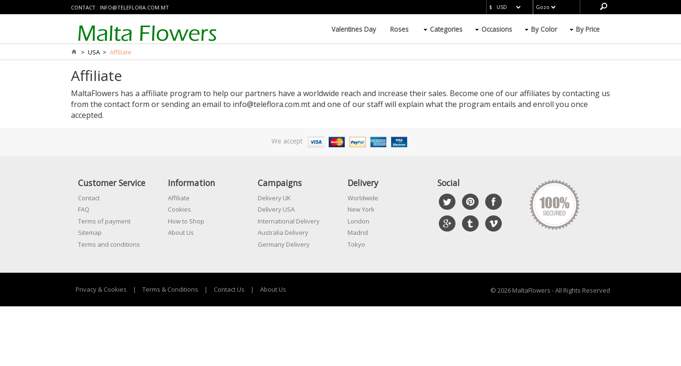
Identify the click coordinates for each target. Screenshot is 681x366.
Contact (89, 198)
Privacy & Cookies (101, 289)
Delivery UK (274, 198)
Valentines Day (354, 29)
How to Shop (186, 221)
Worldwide (363, 198)
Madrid (358, 232)
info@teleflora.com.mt (134, 7)
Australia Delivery (283, 232)
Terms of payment (104, 221)
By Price (588, 29)
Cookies (179, 209)
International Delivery (289, 221)
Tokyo (356, 244)
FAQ (83, 209)
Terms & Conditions (170, 289)
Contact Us (229, 289)
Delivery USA (276, 209)
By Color (544, 29)
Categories (446, 29)
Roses (399, 29)
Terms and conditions (109, 244)
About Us (181, 232)
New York (361, 209)
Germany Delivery (284, 244)
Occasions (496, 29)
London (358, 221)
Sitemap (90, 232)
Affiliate (179, 198)
